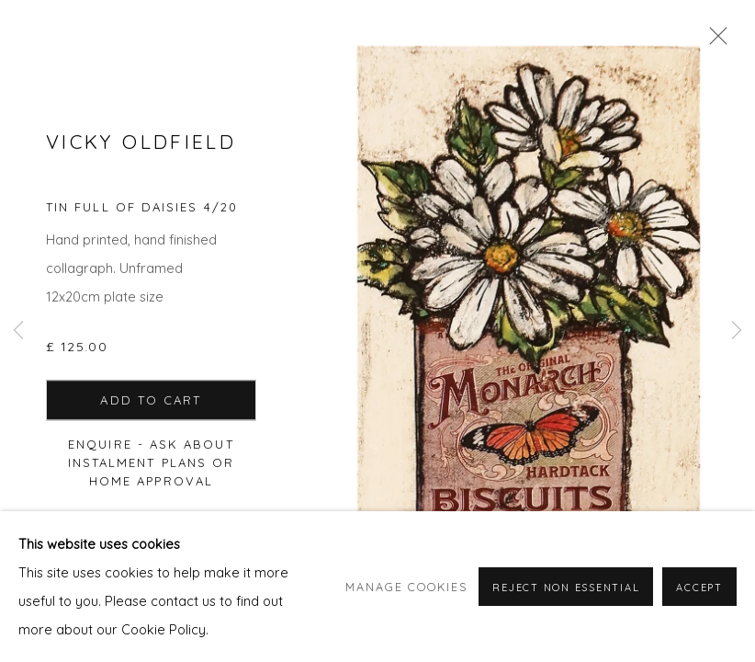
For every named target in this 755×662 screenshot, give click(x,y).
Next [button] (736, 331)
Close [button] (713, 41)
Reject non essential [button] (565, 605)
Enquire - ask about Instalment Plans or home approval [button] (151, 463)
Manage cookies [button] (406, 605)
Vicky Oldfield (141, 142)
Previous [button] (18, 331)
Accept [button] (699, 605)
